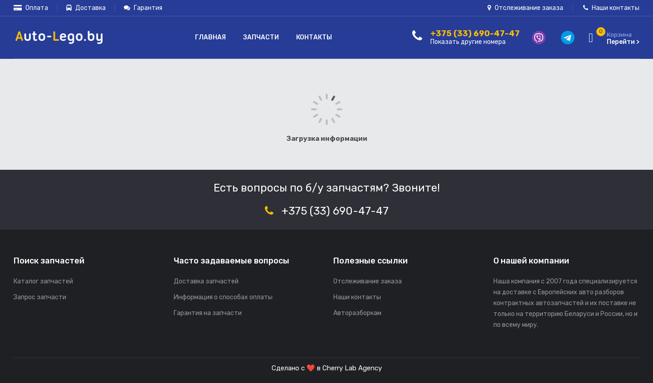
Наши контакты (611, 8)
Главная (210, 37)
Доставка (86, 8)
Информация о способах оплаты (223, 297)
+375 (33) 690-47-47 (335, 211)
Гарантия (143, 8)
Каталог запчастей (43, 281)
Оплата (31, 8)
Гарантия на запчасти (208, 313)
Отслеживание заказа (525, 8)
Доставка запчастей (206, 281)
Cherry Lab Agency (352, 368)
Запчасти (261, 37)
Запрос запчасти (40, 297)
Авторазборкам (357, 313)
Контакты (314, 37)
